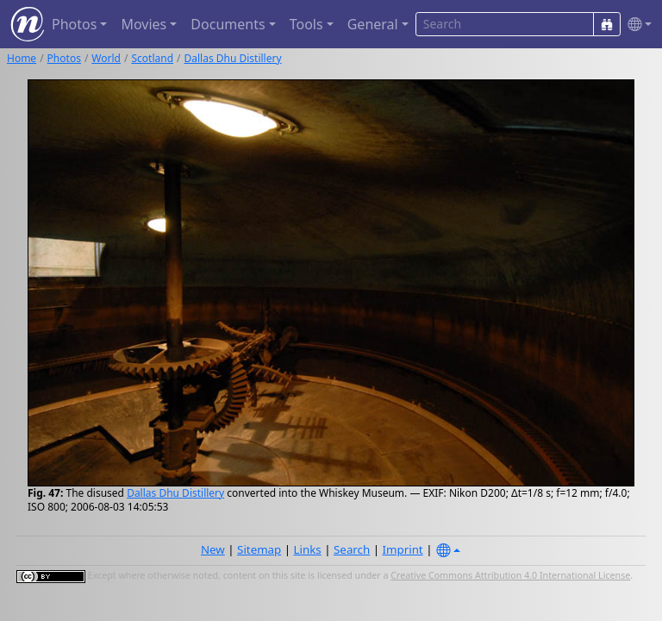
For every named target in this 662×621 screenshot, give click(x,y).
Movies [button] (143, 24)
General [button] (372, 24)
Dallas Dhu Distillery (233, 58)
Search (352, 549)
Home (21, 58)
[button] (636, 25)
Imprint (403, 549)
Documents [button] (227, 24)
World (106, 58)
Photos (64, 58)
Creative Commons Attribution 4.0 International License (510, 575)
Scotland (152, 58)
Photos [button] (74, 24)
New (213, 549)
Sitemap (259, 549)
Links (308, 549)
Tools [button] (306, 24)
